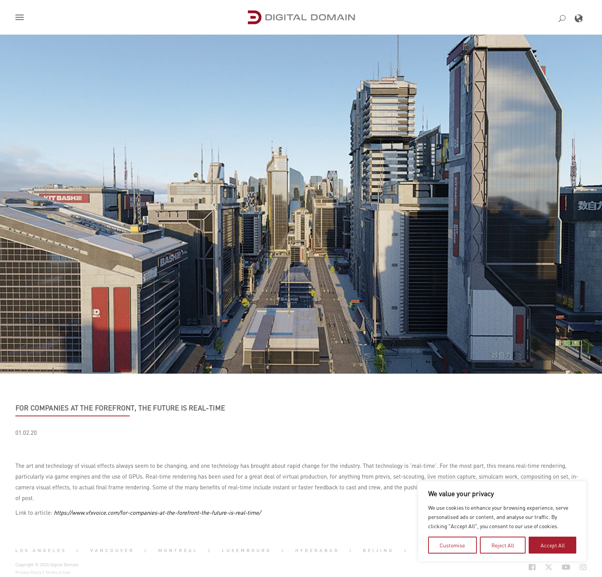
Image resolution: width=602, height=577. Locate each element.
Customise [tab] (452, 545)
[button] (21, 18)
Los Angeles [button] (40, 550)
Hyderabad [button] (317, 550)
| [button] (78, 550)
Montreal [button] (178, 550)
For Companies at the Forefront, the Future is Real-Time (120, 407)
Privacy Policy (28, 572)
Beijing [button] (378, 550)
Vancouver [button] (112, 550)
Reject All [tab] (502, 545)
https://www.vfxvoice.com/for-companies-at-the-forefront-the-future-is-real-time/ (157, 512)
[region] (502, 521)
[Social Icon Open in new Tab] (507, 567)
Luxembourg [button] (246, 550)
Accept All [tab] (553, 545)
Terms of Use (57, 572)
